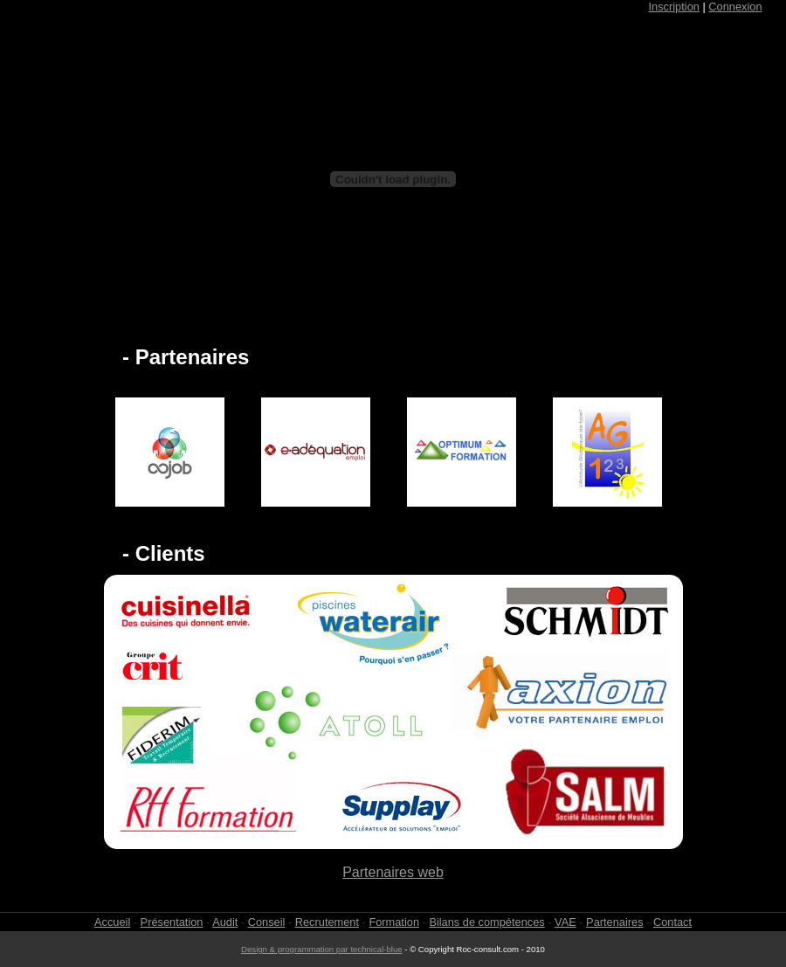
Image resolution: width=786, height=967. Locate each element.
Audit (225, 922)
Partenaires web (393, 872)
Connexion (735, 6)
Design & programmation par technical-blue (322, 949)
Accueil (112, 922)
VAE (565, 922)
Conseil (267, 922)
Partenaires (614, 922)
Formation (394, 922)
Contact (672, 922)
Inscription (674, 6)
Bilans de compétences (486, 922)
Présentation (172, 922)
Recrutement (327, 922)
